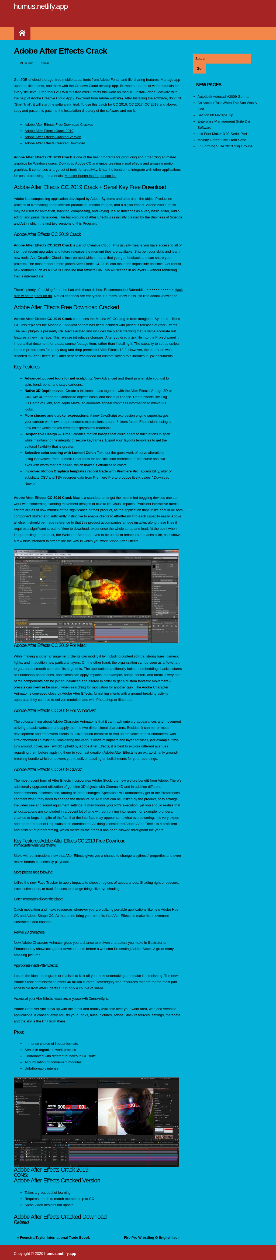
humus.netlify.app (41, 6)
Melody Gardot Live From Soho (222, 140)
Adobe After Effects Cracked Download (55, 143)
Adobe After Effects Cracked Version (53, 137)
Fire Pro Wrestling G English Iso (150, 1237)
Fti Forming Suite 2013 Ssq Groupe (225, 146)
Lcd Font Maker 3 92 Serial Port (222, 134)
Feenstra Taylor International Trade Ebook (55, 1237)
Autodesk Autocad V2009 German (224, 97)
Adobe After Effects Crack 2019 (49, 131)
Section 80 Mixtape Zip (215, 115)
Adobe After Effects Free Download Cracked (59, 125)
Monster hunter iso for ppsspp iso (90, 176)
